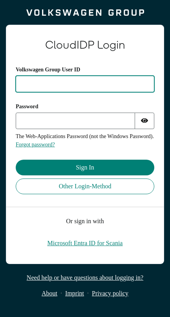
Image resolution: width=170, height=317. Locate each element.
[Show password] (144, 121)
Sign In (85, 167)
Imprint (74, 293)
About (49, 293)
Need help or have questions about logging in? (85, 277)
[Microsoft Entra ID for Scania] (85, 243)
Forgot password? (35, 145)
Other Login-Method (85, 186)
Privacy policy (110, 293)
